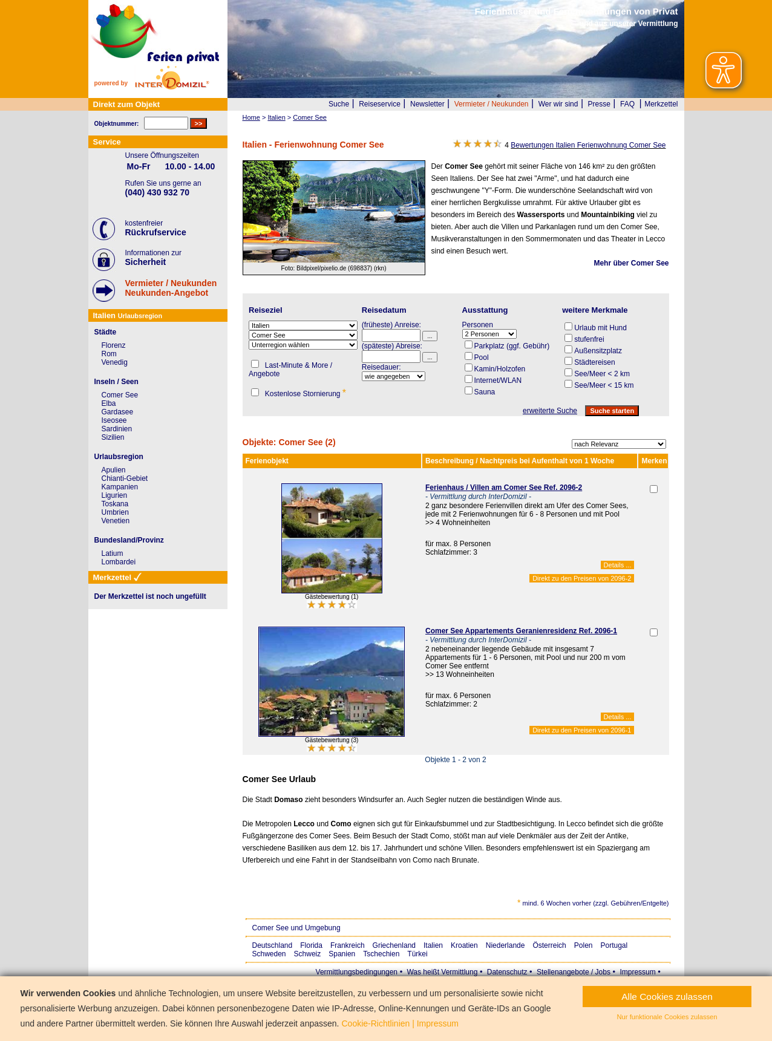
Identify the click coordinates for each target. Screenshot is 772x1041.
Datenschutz (507, 972)
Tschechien (381, 954)
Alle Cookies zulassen (667, 996)
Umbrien (115, 512)
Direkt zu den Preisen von (581, 578)
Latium (112, 553)
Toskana (115, 504)
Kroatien (464, 945)
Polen (583, 945)
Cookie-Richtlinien (375, 1023)
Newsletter (427, 104)
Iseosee (114, 420)
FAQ (627, 104)
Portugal (614, 945)
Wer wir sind (558, 104)
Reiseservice (380, 104)
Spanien (342, 954)
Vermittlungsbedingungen (356, 972)
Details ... (618, 565)
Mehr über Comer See (631, 263)
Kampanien (120, 487)
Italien (433, 945)
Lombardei (119, 562)
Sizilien (113, 437)
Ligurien (115, 495)
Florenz (114, 345)
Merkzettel (661, 104)
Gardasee (118, 412)
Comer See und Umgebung (296, 928)
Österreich (549, 945)
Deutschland (272, 945)
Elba (109, 403)
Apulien (114, 470)
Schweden (269, 954)
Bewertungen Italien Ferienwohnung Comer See (588, 145)
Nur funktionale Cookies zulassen (667, 1016)
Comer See (120, 395)
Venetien (116, 521)
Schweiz (307, 954)
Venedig (115, 362)
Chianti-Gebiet (125, 478)
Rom (109, 354)
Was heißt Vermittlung (442, 972)
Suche (339, 104)
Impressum (637, 972)
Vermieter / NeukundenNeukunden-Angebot (171, 288)
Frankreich (347, 945)
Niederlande (505, 945)
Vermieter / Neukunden (491, 104)
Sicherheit (145, 262)
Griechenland (394, 945)
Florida (311, 945)
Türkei (417, 954)
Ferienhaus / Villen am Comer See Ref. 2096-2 (503, 487)
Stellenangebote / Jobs (573, 972)
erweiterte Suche (550, 410)
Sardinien (117, 429)
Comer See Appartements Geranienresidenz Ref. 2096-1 (521, 631)
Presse (599, 104)
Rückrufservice (155, 232)
